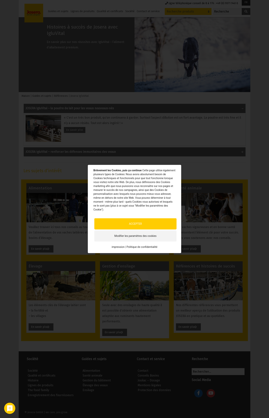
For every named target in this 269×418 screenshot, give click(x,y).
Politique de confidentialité (141, 246)
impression (118, 246)
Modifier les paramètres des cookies (135, 235)
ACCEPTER (135, 223)
